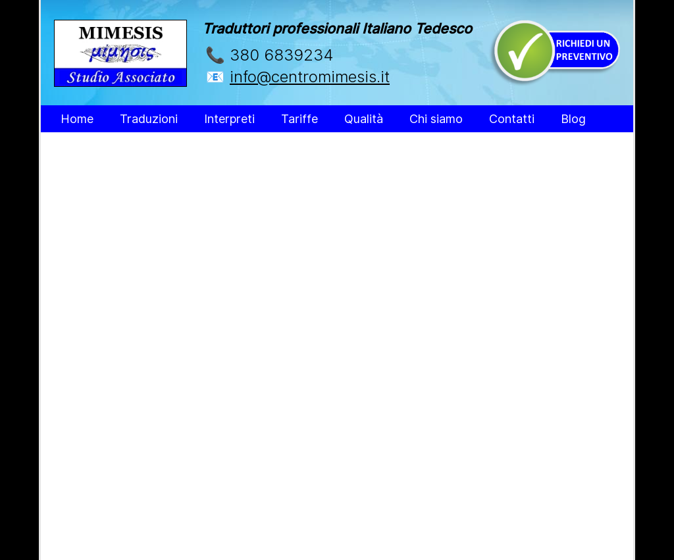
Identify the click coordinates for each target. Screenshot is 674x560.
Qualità (363, 119)
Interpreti (229, 119)
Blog (573, 119)
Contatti (511, 119)
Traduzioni (149, 119)
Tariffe (299, 119)
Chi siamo (436, 119)
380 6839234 (282, 54)
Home (77, 119)
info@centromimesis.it (310, 76)
